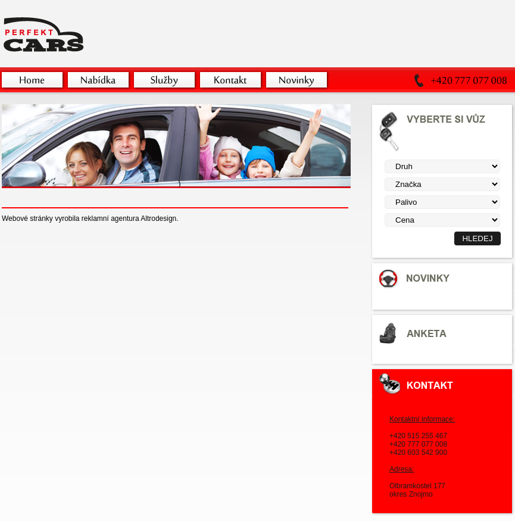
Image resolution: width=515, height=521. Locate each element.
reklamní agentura (110, 218)
